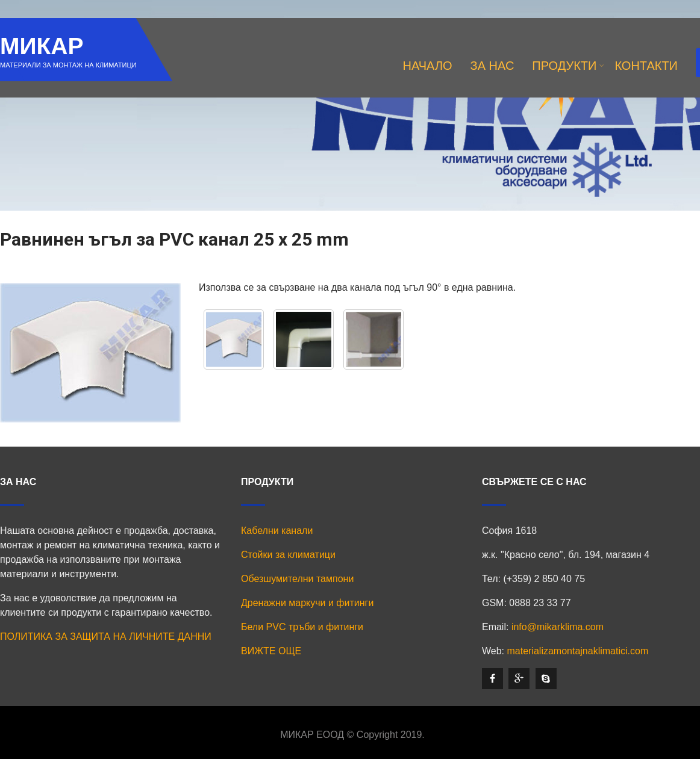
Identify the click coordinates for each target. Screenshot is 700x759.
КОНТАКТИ (646, 65)
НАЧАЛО (427, 65)
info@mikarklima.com (557, 627)
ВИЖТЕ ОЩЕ (271, 651)
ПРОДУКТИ (568, 65)
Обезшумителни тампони (297, 579)
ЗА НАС (492, 65)
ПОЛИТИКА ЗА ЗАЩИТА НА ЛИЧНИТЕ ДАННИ (105, 636)
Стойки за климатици (288, 555)
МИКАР (41, 46)
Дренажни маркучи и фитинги (307, 603)
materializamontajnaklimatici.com (577, 651)
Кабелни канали (277, 530)
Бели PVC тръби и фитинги (302, 627)
